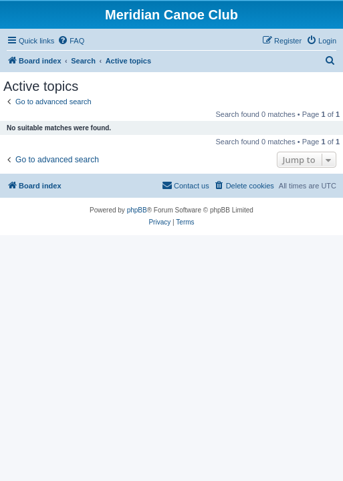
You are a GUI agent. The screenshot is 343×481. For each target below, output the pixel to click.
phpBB (137, 210)
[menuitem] (71, 41)
